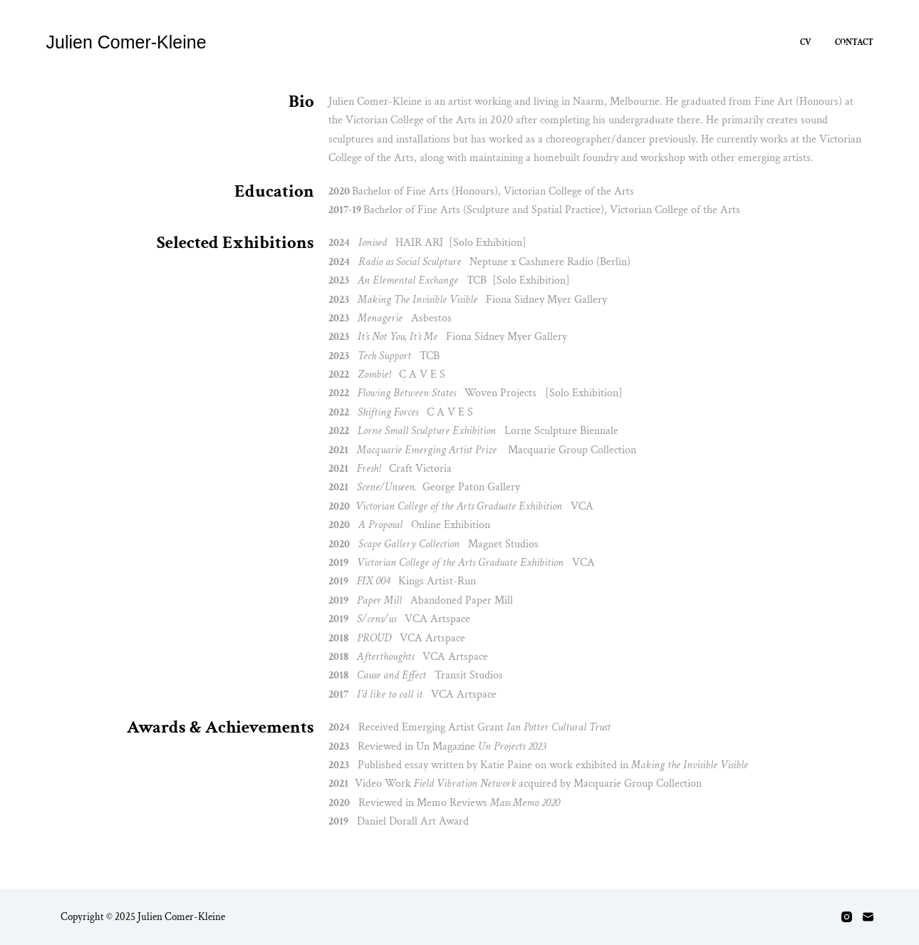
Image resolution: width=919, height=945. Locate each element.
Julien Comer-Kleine (126, 42)
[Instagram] (846, 917)
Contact (854, 42)
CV (805, 42)
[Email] (868, 917)
